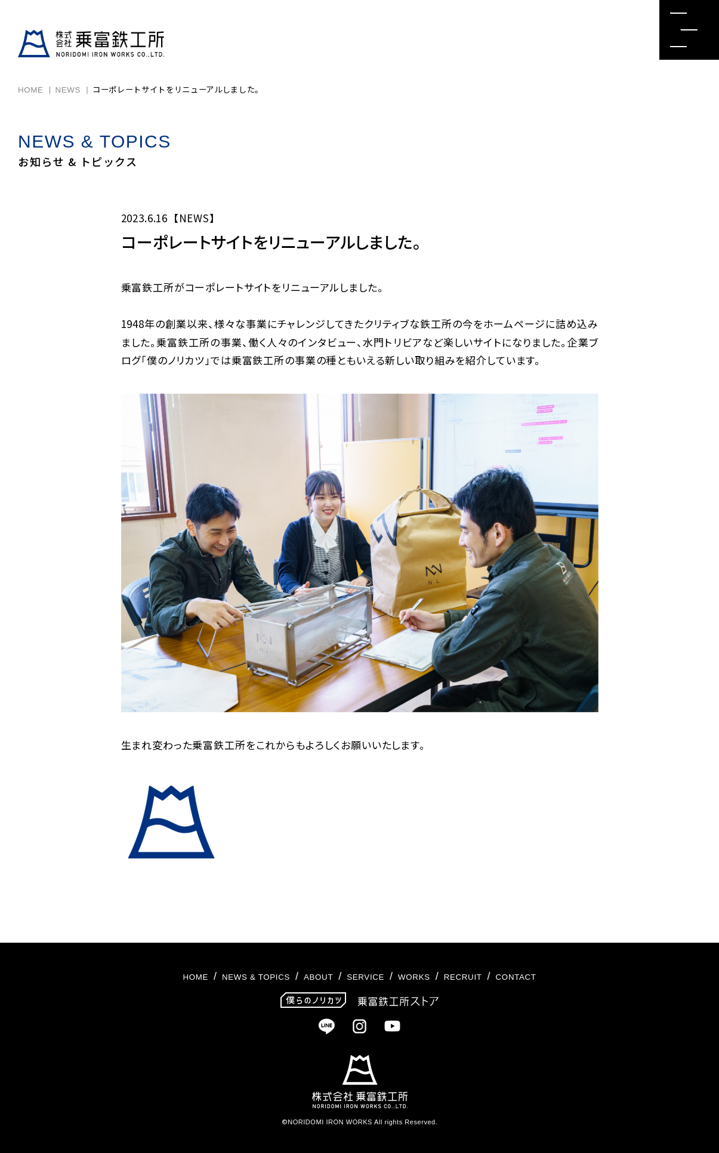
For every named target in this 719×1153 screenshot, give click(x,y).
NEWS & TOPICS (229, 976)
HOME (31, 89)
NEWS (68, 89)
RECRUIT (489, 976)
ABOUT (309, 976)
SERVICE (367, 976)
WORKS (428, 976)
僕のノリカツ (176, 359)
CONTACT (556, 976)
